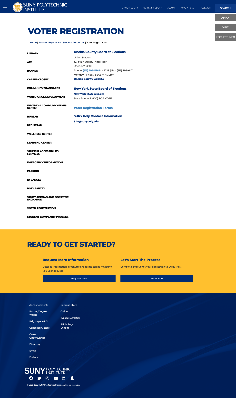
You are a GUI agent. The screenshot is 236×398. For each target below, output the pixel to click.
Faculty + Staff (188, 8)
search (225, 8)
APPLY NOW (157, 278)
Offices (65, 311)
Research (206, 8)
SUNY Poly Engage (67, 326)
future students (129, 8)
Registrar (34, 125)
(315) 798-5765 (91, 70)
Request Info (225, 37)
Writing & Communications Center (47, 106)
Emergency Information (45, 162)
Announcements (39, 305)
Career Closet (37, 79)
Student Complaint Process (48, 216)
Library (32, 53)
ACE (29, 62)
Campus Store (69, 305)
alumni (171, 8)
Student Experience (50, 42)
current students (153, 8)
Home (33, 42)
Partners (34, 356)
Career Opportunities (38, 336)
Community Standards (43, 88)
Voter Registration (41, 208)
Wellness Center (39, 134)
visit (225, 27)
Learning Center (39, 142)
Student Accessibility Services (43, 152)
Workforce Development (46, 96)
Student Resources (73, 42)
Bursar (32, 116)
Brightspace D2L (39, 321)
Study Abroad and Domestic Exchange (48, 198)
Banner (32, 70)
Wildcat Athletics (70, 318)
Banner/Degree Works (38, 313)
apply (225, 17)
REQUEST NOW (79, 278)
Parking (33, 171)
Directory (35, 344)
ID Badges (34, 179)
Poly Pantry (36, 188)
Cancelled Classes (40, 327)
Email (33, 350)
